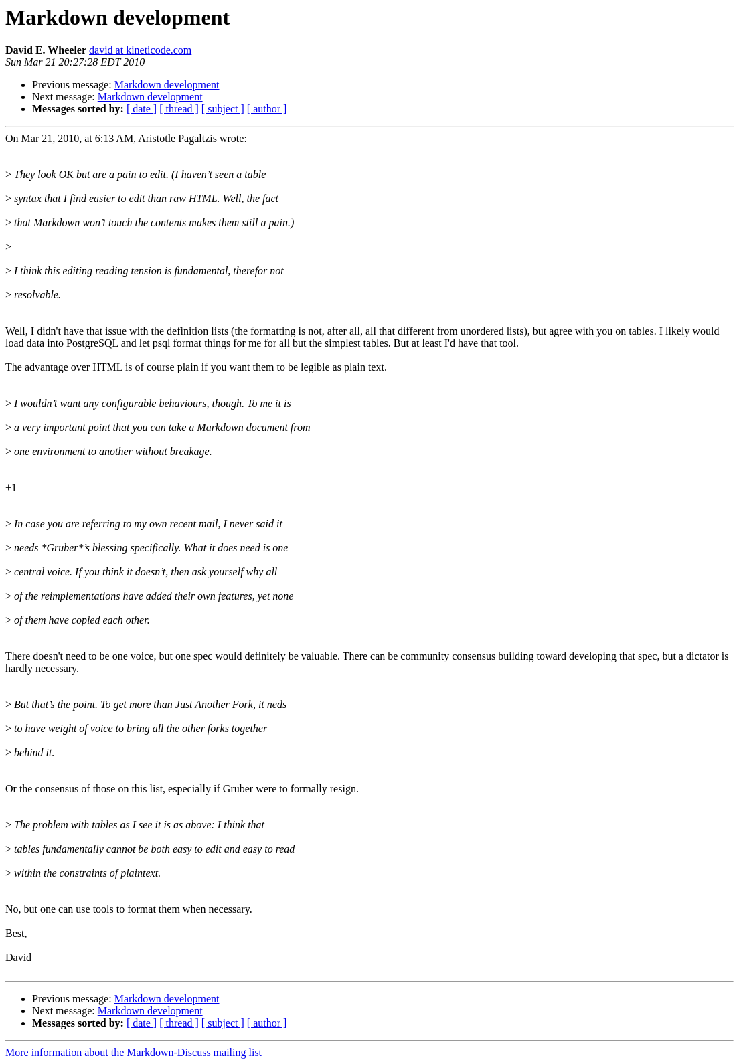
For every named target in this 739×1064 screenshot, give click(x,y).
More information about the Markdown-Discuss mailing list (133, 1052)
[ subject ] (222, 108)
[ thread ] (179, 108)
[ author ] (267, 108)
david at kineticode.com (140, 50)
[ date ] (142, 108)
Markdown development (167, 84)
